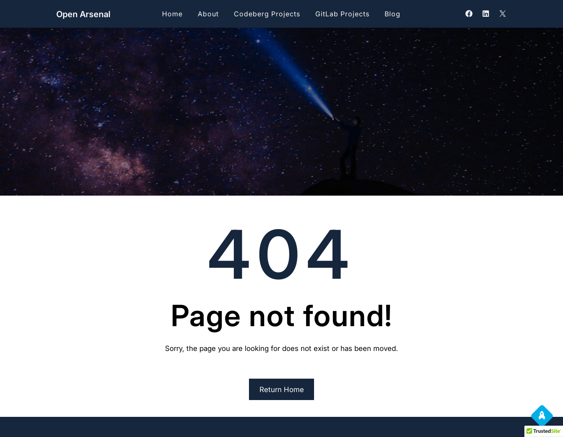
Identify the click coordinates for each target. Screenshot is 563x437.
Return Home (281, 389)
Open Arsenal (83, 14)
